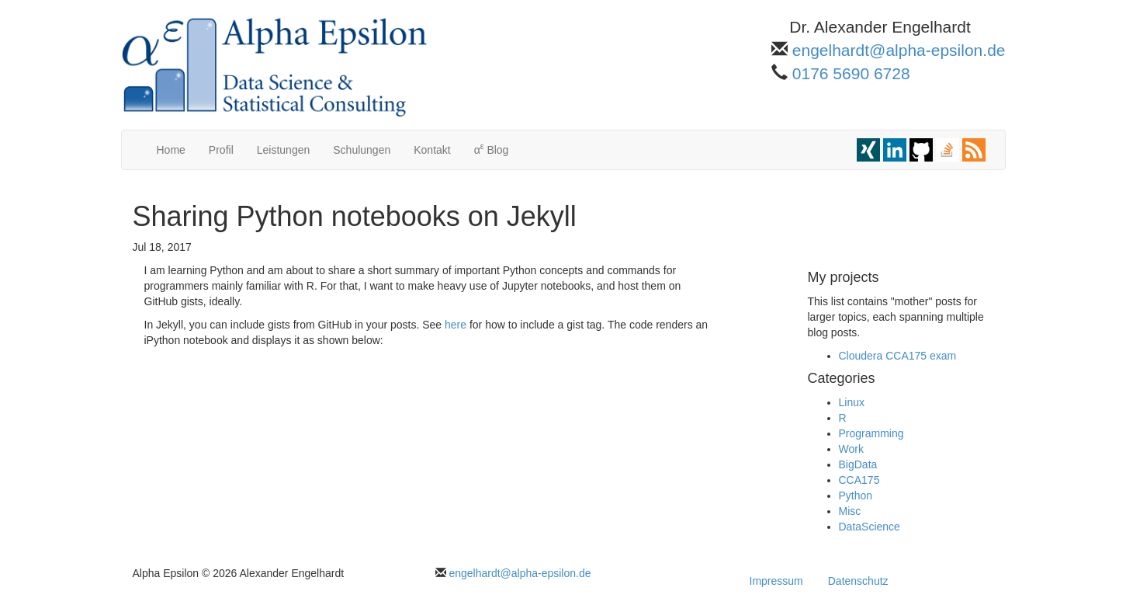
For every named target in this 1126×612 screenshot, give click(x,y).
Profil (221, 150)
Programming (871, 433)
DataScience (869, 526)
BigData (858, 464)
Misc (850, 511)
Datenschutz (858, 581)
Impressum (776, 581)
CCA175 (859, 480)
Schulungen (361, 150)
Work (851, 449)
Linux (851, 402)
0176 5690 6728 (851, 73)
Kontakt (432, 150)
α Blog (491, 148)
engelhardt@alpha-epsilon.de (899, 50)
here (455, 324)
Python (856, 495)
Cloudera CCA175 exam (898, 355)
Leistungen (283, 150)
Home (171, 150)
